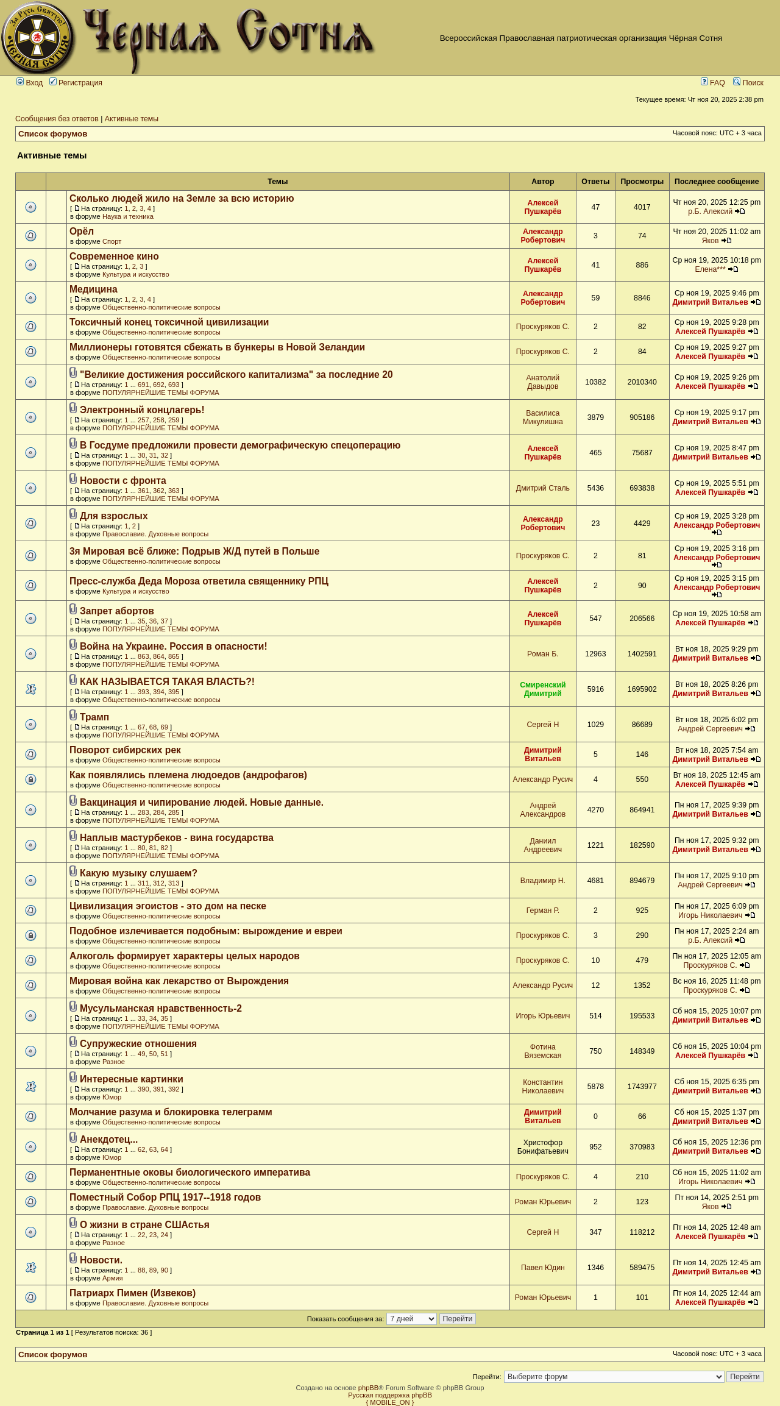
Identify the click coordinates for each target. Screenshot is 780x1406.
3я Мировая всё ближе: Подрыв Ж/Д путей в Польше (194, 551)
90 (164, 1270)
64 (164, 1149)
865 (174, 656)
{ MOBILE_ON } (390, 1402)
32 (164, 455)
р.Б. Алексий (710, 211)
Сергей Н (542, 724)
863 (143, 656)
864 (159, 656)
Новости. (101, 1260)
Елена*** (710, 269)
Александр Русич (543, 779)
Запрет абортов (117, 611)
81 (153, 847)
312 (159, 883)
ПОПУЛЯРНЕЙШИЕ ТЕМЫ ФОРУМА (160, 392)
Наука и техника (128, 216)
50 (153, 1053)
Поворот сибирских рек (125, 750)
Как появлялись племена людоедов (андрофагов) (188, 775)
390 (143, 1089)
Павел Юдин (543, 1267)
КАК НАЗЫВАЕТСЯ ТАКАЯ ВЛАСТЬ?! (167, 681)
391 (159, 1089)
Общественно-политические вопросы (161, 307)
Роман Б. (543, 654)
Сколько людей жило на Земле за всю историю (181, 198)
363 (174, 490)
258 (159, 420)
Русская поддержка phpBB (390, 1395)
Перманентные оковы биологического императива (189, 1172)
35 (141, 621)
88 (141, 1270)
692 (159, 384)
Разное (113, 1061)
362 (159, 490)
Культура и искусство (135, 274)
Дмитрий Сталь (543, 488)
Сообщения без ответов (57, 119)
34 (153, 1018)
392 (174, 1089)
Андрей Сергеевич (710, 729)
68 (153, 727)
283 (143, 812)
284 (159, 812)
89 (153, 1270)
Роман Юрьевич (543, 1202)
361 (143, 490)
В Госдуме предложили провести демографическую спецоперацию (240, 445)
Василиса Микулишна (543, 417)
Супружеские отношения (138, 1044)
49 (141, 1053)
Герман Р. (542, 910)
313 (174, 883)
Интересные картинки (131, 1079)
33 (141, 1018)
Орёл (81, 231)
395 (174, 691)
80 (141, 847)
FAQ (713, 83)
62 (141, 1149)
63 (153, 1149)
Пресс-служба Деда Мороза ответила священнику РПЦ (198, 581)
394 (159, 691)
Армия (112, 1278)
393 (143, 691)
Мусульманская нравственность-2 (161, 1008)
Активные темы (131, 119)
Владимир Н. (543, 880)
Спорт (111, 241)
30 (141, 455)
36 (153, 621)
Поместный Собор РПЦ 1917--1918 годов (165, 1197)
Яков (710, 240)
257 (143, 420)
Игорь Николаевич (710, 915)
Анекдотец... (109, 1139)
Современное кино (114, 256)
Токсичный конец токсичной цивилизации (169, 322)
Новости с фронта (123, 480)
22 (141, 1234)
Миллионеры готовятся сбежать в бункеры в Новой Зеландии (217, 347)
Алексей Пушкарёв (542, 207)
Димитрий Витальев (710, 302)
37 (164, 621)
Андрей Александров (543, 809)
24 (164, 1234)
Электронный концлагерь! (142, 410)
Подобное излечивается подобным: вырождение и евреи (205, 931)
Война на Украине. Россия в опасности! (174, 646)
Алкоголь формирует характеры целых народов (184, 956)
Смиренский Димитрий (543, 689)
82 (164, 847)
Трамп (94, 717)
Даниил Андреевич (543, 845)
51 (164, 1053)
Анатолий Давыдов (543, 382)
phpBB (368, 1387)
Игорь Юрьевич (543, 1016)
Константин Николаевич (543, 1086)
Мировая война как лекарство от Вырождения (179, 981)
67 (141, 727)
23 (153, 1234)
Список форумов (53, 133)
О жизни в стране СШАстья (145, 1225)
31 (153, 455)
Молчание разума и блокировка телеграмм (170, 1112)
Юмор (111, 1097)
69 (164, 727)
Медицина (93, 289)
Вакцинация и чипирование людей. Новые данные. (202, 802)
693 (174, 384)
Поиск (748, 83)
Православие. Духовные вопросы (155, 534)
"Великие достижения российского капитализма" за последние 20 (236, 374)
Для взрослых (114, 516)
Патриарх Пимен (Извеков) (132, 1293)
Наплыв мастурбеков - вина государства (177, 838)
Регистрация (75, 83)
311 (143, 883)
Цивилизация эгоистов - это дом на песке (167, 906)
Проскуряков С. (543, 326)
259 (174, 420)
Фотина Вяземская (542, 1051)
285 (174, 812)
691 (143, 384)
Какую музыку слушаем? (138, 873)
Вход (29, 83)
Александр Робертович (542, 235)
